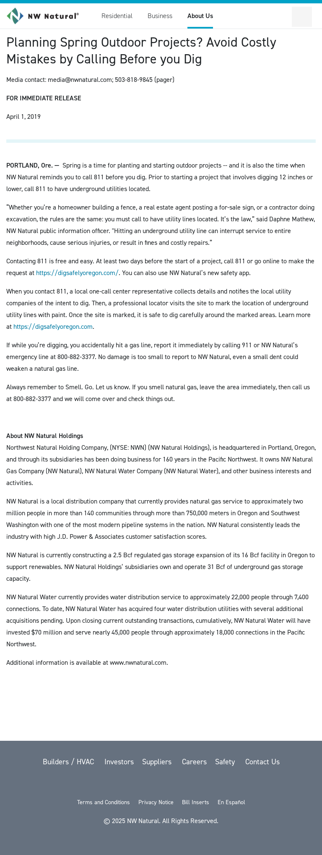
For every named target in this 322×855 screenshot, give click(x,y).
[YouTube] (162, 783)
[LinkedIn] (183, 783)
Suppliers (158, 762)
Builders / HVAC (69, 762)
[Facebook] (140, 783)
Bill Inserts (195, 802)
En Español (231, 802)
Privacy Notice (156, 802)
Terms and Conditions (103, 802)
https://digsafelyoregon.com (53, 326)
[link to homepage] (47, 16)
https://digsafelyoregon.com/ (77, 272)
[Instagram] (204, 783)
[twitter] (118, 783)
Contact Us (262, 762)
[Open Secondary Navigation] (302, 17)
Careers (194, 762)
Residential (116, 15)
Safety (226, 762)
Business (160, 15)
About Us (200, 15)
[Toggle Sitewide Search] (282, 17)
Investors (119, 762)
